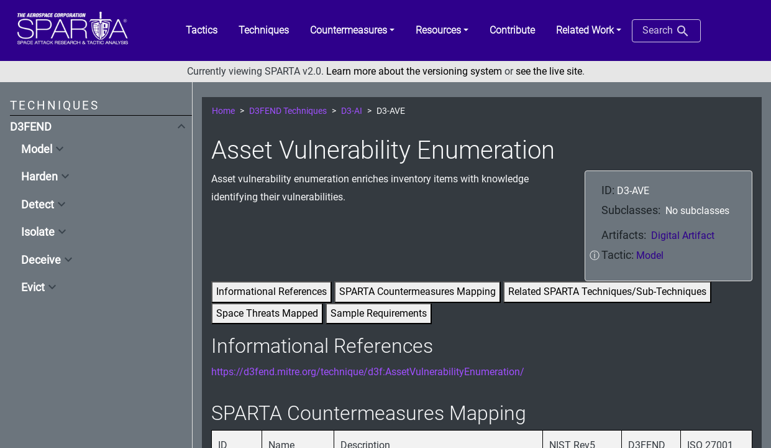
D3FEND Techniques (288, 111)
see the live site (549, 71)
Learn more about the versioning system (414, 71)
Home (223, 111)
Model (36, 149)
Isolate (38, 232)
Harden (39, 176)
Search (666, 31)
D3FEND (31, 127)
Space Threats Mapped (267, 313)
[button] (352, 30)
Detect (37, 204)
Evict (33, 287)
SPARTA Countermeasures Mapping (417, 291)
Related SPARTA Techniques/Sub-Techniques (607, 291)
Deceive (41, 260)
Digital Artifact (682, 235)
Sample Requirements (379, 313)
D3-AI (351, 111)
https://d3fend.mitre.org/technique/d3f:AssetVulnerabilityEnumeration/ (367, 372)
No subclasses (697, 211)
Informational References (271, 291)
